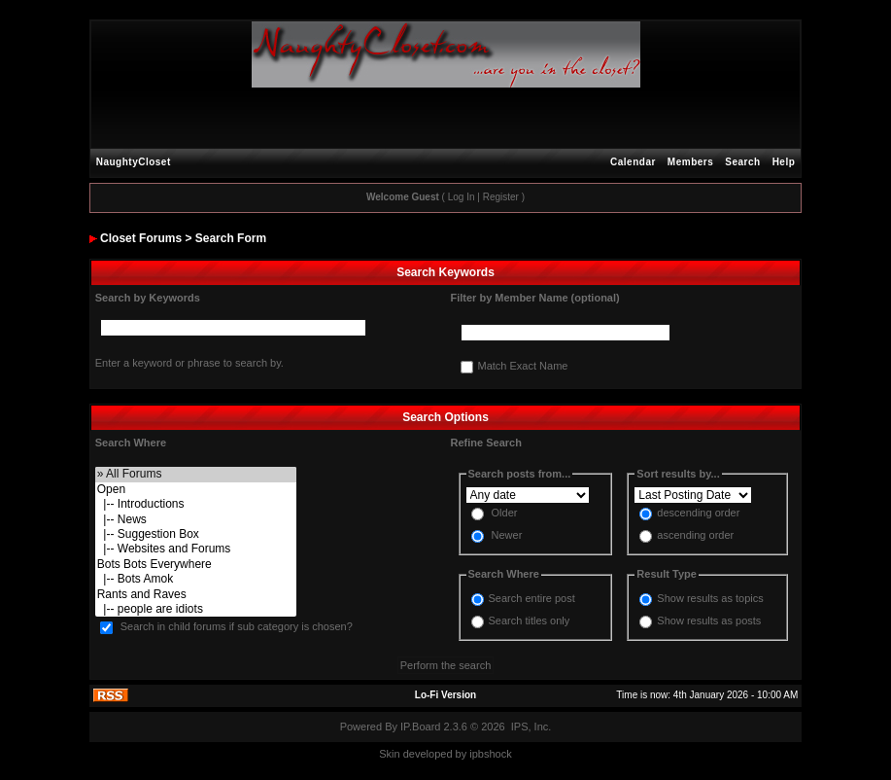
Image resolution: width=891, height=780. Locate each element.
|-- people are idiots (195, 609)
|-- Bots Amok (195, 579)
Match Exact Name (523, 366)
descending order (698, 513)
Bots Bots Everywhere (195, 564)
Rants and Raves (195, 594)
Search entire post (532, 598)
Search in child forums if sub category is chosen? (236, 627)
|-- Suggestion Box (195, 534)
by (461, 754)
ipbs (479, 754)
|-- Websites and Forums (195, 549)
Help (784, 162)
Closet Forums (141, 238)
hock (500, 754)
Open (195, 489)
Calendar (633, 162)
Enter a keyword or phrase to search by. (189, 363)
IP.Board (420, 726)
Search (742, 162)
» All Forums (195, 474)
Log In (461, 197)
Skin (389, 754)
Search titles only (529, 620)
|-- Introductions (195, 504)
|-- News (195, 520)
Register (501, 197)
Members (690, 162)
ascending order (695, 536)
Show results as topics (710, 598)
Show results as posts (709, 620)
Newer (507, 536)
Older (505, 513)
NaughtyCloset (133, 162)
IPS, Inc (530, 726)
